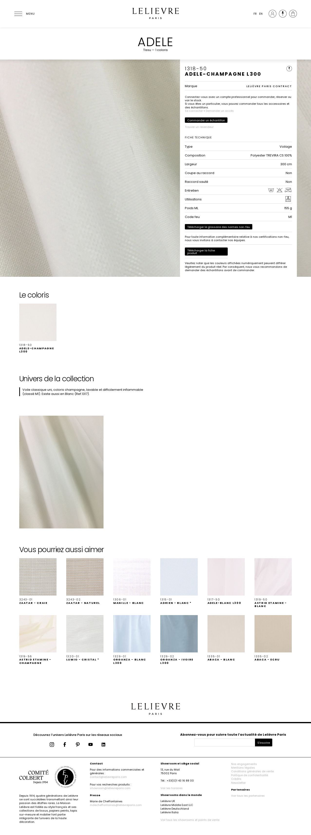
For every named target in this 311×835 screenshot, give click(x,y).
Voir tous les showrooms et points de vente (189, 820)
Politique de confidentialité (249, 775)
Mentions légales (243, 768)
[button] (38, 328)
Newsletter (238, 783)
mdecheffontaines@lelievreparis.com (116, 805)
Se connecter (194, 111)
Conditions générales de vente (252, 771)
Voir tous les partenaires (248, 796)
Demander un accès (220, 111)
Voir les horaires (171, 788)
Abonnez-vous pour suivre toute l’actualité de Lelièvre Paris (233, 734)
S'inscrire (263, 743)
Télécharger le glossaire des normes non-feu (218, 227)
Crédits (236, 779)
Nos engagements (244, 764)
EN (261, 14)
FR (255, 14)
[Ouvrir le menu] (24, 14)
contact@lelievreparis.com (108, 777)
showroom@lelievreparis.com (110, 788)
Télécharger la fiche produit (201, 251)
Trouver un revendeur (199, 127)
